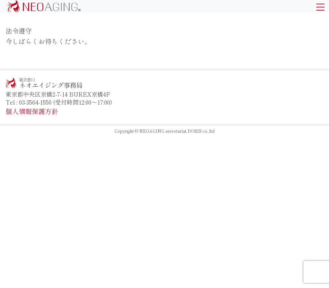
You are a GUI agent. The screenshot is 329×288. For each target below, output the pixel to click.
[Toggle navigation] (320, 6)
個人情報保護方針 (31, 111)
